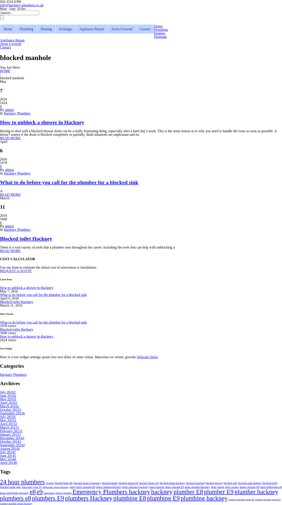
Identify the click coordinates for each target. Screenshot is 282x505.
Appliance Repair (91, 29)
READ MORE (10, 138)
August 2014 (10, 448)
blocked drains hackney (172, 483)
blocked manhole (195, 483)
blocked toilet (270, 483)
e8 (33, 491)
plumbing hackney (204, 498)
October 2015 (10, 410)
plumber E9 (219, 491)
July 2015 (8, 417)
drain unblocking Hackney (14, 493)
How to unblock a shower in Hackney (42, 122)
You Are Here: (10, 67)
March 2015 (9, 427)
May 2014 (8, 459)
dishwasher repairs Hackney (55, 487)
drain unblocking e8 (271, 487)
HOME (5, 71)
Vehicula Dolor (147, 357)
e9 (40, 491)
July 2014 (8, 452)
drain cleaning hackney (108, 487)
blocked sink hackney (250, 483)
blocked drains (110, 483)
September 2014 (12, 445)
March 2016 (9, 406)
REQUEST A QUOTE (16, 271)
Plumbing (26, 29)
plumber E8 (188, 491)
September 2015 (12, 413)
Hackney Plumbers (17, 113)
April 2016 (8, 403)
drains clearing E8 (249, 487)
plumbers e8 (15, 498)
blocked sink (230, 483)
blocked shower (214, 483)
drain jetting (217, 487)
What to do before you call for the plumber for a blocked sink (69, 182)
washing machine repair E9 (267, 499)
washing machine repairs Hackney (16, 503)
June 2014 (8, 456)
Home (8, 29)
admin (9, 110)
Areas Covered (121, 29)
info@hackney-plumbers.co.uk (22, 5)
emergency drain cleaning (58, 493)
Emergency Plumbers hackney (111, 491)
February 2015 (11, 431)
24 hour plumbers (22, 481)
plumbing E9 (163, 498)
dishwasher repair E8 (31, 487)
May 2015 (8, 420)
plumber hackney (256, 491)
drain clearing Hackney (197, 487)
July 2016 (8, 392)
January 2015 (10, 434)
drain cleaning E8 (85, 487)
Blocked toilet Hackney (26, 238)
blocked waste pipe (10, 487)
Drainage (65, 29)
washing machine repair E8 (241, 499)
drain (72, 487)
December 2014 (12, 438)
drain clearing (156, 487)
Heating (46, 29)
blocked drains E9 (149, 483)
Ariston (50, 483)
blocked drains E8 (128, 483)
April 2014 (8, 463)
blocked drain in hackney (87, 483)
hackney (162, 491)
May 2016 (8, 399)
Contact (145, 29)
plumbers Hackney (88, 498)
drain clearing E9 (174, 487)
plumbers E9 (48, 498)
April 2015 (8, 424)
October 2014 (10, 441)
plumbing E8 (129, 498)
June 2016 (8, 396)
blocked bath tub (64, 483)
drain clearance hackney (135, 487)
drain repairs (232, 487)
